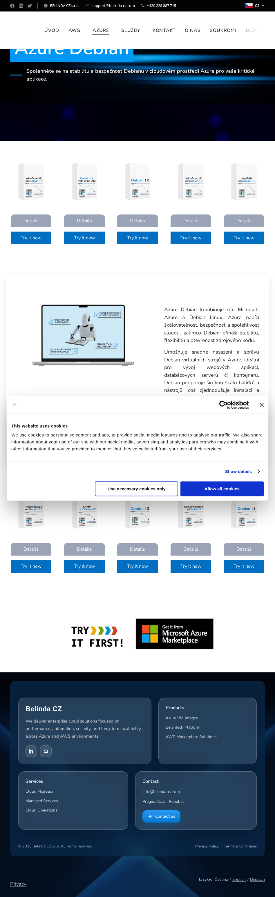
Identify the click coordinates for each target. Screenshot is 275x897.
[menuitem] (53, 30)
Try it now (31, 238)
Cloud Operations (41, 810)
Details (31, 221)
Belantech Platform (183, 727)
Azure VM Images (182, 718)
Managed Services (42, 800)
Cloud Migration (40, 791)
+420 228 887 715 (161, 5)
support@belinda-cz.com (113, 5)
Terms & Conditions (240, 846)
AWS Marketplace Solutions (191, 736)
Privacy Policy (207, 846)
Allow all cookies (222, 488)
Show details (238, 471)
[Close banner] (262, 405)
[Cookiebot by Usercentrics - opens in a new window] (223, 405)
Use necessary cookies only (137, 488)
